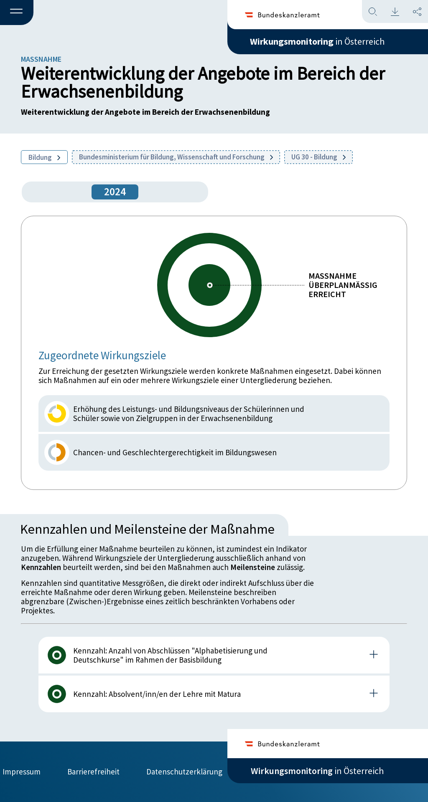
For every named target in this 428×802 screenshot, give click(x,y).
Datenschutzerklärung (184, 772)
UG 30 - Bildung (318, 156)
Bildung (44, 157)
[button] (16, 12)
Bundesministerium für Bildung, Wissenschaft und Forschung (176, 156)
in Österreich (317, 41)
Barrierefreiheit (93, 772)
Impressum (22, 772)
